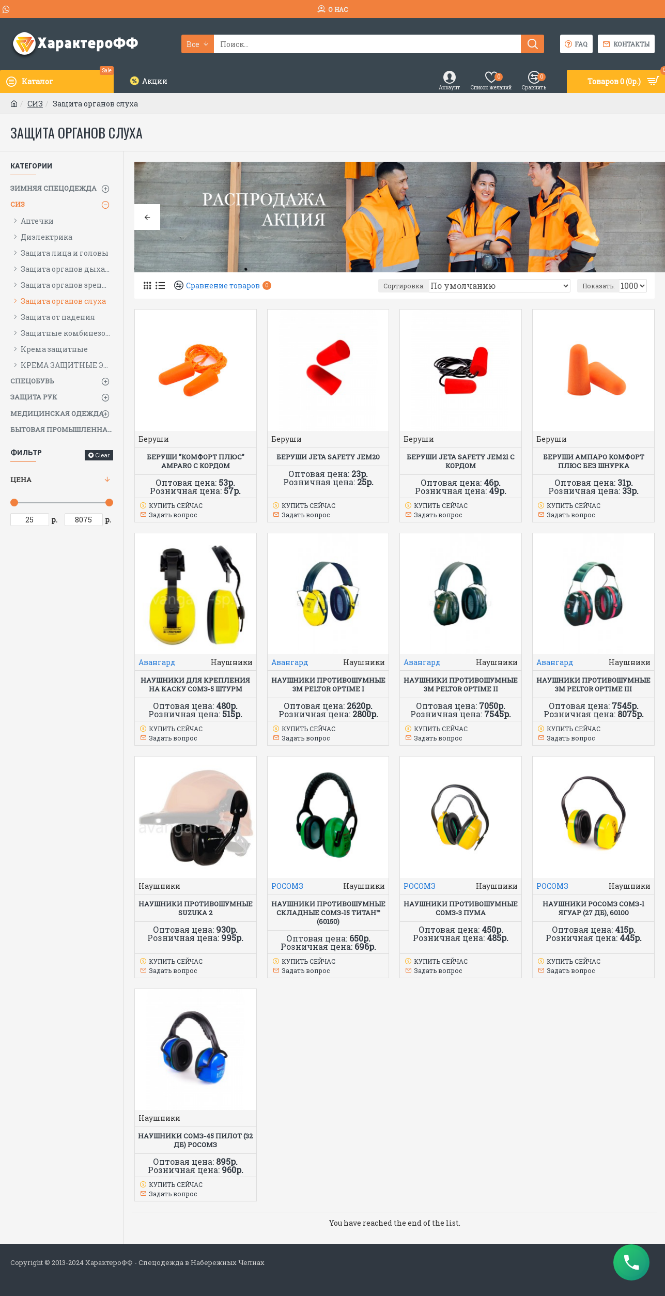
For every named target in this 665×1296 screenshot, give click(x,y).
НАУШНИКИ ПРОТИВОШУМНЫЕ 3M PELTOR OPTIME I (328, 684)
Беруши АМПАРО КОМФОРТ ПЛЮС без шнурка (593, 461)
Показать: (602, 286)
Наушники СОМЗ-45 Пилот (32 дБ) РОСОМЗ (195, 1140)
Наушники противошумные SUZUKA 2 (195, 908)
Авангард (157, 662)
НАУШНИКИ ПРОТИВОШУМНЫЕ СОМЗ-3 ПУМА (461, 908)
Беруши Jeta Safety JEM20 (328, 457)
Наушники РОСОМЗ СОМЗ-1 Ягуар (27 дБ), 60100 (593, 908)
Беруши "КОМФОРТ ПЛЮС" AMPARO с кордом (195, 461)
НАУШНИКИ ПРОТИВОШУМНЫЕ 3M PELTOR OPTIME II (461, 684)
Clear (102, 455)
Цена (21, 479)
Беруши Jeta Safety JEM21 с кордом (461, 461)
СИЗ (35, 104)
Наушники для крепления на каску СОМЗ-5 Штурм (195, 684)
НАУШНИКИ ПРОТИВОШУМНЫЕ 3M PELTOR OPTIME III (593, 684)
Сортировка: (436, 286)
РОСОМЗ (287, 886)
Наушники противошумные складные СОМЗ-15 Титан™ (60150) (328, 913)
